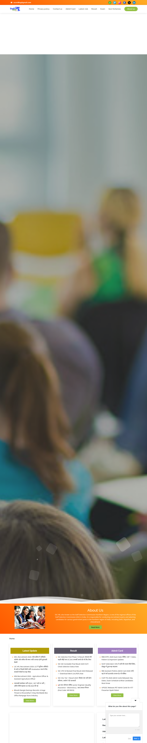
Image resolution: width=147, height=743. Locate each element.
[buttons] (110, 2)
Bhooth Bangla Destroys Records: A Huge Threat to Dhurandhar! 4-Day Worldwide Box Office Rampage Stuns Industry (31, 693)
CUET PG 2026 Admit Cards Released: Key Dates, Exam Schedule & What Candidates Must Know (117, 680)
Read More (95, 627)
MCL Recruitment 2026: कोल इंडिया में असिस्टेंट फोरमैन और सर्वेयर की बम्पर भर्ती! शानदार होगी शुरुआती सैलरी (30, 659)
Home (31, 9)
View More (30, 700)
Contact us (57, 9)
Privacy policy (43, 9)
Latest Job (83, 9)
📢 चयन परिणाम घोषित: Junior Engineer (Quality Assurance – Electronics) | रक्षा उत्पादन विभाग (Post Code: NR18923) (74, 687)
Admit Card (70, 9)
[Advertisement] (73, 37)
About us (131, 9)
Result (94, 9)
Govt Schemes (114, 9)
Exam (102, 9)
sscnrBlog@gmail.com (22, 2)
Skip (129, 738)
